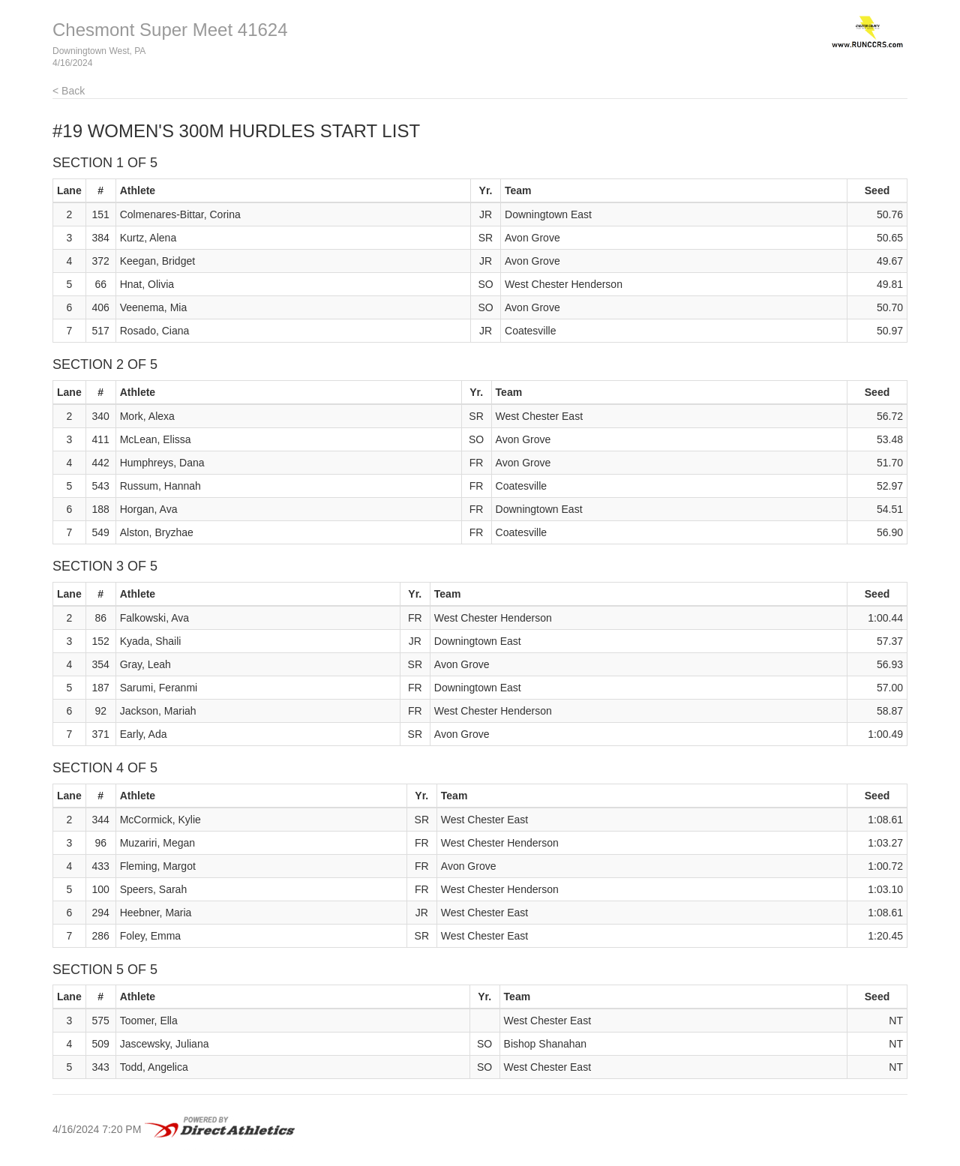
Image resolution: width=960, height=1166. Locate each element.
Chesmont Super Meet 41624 (170, 29)
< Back (68, 91)
